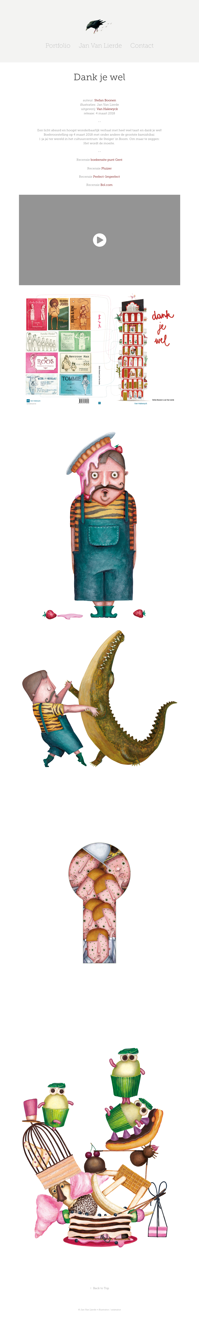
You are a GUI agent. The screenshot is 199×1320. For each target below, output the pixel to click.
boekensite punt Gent (106, 159)
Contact (142, 45)
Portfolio (57, 45)
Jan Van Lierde (100, 45)
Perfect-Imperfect (106, 176)
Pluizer (106, 168)
